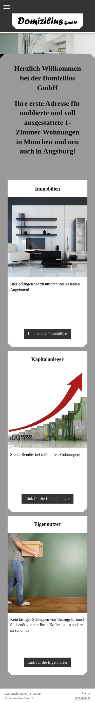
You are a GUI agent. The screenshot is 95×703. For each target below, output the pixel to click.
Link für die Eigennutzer (48, 662)
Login (86, 693)
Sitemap (35, 693)
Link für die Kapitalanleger (47, 498)
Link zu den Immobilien (47, 334)
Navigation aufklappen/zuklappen (47, 6)
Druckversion (16, 693)
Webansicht (82, 698)
